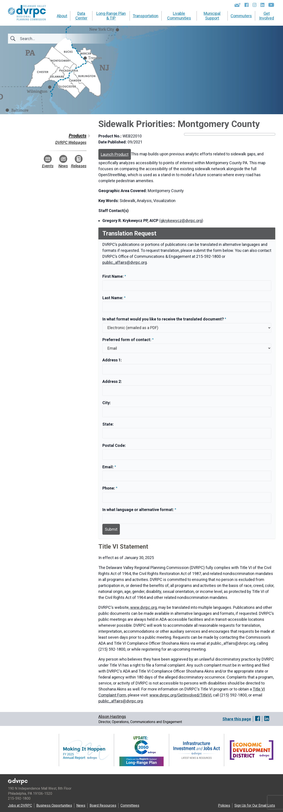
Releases (78, 161)
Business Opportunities (54, 805)
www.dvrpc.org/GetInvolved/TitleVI (180, 695)
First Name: (113, 276)
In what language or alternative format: (138, 509)
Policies (224, 805)
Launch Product (114, 154)
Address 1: (112, 360)
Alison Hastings (112, 716)
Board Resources (103, 805)
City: (106, 402)
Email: (108, 467)
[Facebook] (247, 5)
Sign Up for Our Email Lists (254, 805)
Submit (111, 529)
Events (48, 161)
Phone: (109, 488)
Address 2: (112, 381)
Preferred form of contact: (126, 339)
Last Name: (113, 297)
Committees (129, 805)
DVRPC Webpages (70, 142)
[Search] (44, 39)
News (63, 161)
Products (77, 135)
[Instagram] (254, 5)
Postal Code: (114, 445)
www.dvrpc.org (143, 607)
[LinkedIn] (262, 5)
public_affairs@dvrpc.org (124, 262)
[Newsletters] (238, 5)
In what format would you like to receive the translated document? (163, 319)
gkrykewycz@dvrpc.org (181, 220)
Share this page (236, 719)
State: (108, 424)
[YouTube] (271, 5)
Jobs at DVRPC (20, 805)
